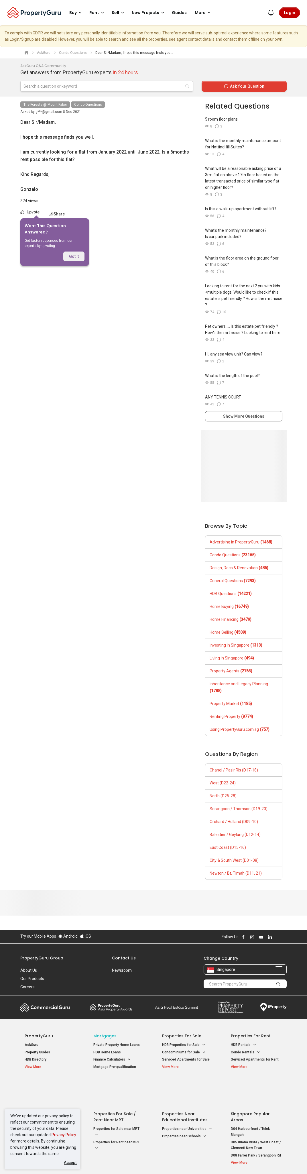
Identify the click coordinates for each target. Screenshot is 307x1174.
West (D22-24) (223, 783)
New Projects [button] (149, 12)
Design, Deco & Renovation (239, 568)
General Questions (233, 580)
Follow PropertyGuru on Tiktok (284, 937)
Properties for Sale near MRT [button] (116, 1104)
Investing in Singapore (236, 645)
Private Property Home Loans (116, 1045)
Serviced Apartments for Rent (255, 1059)
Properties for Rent (251, 1036)
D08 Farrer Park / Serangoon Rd (256, 1127)
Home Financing (230, 619)
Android (68, 936)
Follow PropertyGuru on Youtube (261, 937)
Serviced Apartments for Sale (186, 1059)
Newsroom (122, 970)
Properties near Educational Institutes (185, 1089)
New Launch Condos (41, 1095)
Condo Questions (88, 105)
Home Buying (229, 606)
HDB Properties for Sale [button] (183, 1045)
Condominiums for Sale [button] (184, 1052)
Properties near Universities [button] (187, 1101)
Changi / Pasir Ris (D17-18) (234, 770)
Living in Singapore (232, 658)
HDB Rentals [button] (243, 1045)
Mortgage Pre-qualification (114, 1067)
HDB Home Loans (107, 1052)
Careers (27, 987)
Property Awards (111, 1007)
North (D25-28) (223, 796)
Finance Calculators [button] (112, 1060)
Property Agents (231, 671)
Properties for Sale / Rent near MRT (114, 1089)
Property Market (231, 703)
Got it (74, 256)
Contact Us (124, 958)
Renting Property (231, 716)
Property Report (230, 1007)
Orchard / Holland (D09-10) (234, 821)
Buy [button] (76, 12)
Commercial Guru (45, 1007)
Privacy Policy (64, 1134)
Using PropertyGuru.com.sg (239, 729)
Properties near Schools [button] (184, 1108)
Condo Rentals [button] (245, 1052)
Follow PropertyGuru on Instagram (252, 937)
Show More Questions (243, 416)
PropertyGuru (39, 1036)
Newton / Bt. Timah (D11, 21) (236, 873)
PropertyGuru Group (41, 958)
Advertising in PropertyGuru (241, 542)
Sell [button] (119, 12)
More (203, 12)
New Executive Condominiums (49, 1102)
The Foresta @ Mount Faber (45, 105)
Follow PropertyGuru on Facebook (243, 937)
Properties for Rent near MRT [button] (116, 1117)
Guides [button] (179, 12)
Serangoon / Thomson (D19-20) (238, 808)
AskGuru (31, 1045)
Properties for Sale (181, 1036)
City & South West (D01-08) (234, 860)
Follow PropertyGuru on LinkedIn (270, 937)
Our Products (32, 978)
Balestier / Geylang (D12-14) (235, 834)
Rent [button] (97, 12)
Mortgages (105, 1036)
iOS (85, 936)
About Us (28, 970)
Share (57, 214)
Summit (176, 1007)
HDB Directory (35, 1059)
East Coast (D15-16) (228, 847)
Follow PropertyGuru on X (277, 937)
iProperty (273, 1007)
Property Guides (37, 1052)
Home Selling (228, 632)
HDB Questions (231, 593)
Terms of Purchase (152, 1161)
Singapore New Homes (48, 1086)
